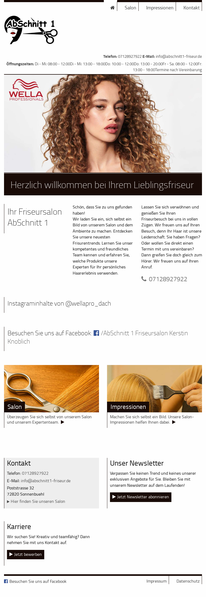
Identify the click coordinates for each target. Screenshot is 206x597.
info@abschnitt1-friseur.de (179, 56)
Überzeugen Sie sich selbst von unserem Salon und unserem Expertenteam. (49, 419)
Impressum (156, 581)
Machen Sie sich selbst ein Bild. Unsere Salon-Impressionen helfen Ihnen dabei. (152, 419)
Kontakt (191, 7)
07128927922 (130, 56)
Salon (130, 7)
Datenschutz (188, 581)
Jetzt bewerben (28, 554)
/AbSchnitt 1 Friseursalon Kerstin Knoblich (98, 337)
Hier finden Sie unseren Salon (38, 501)
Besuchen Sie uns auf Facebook (38, 581)
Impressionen (160, 7)
